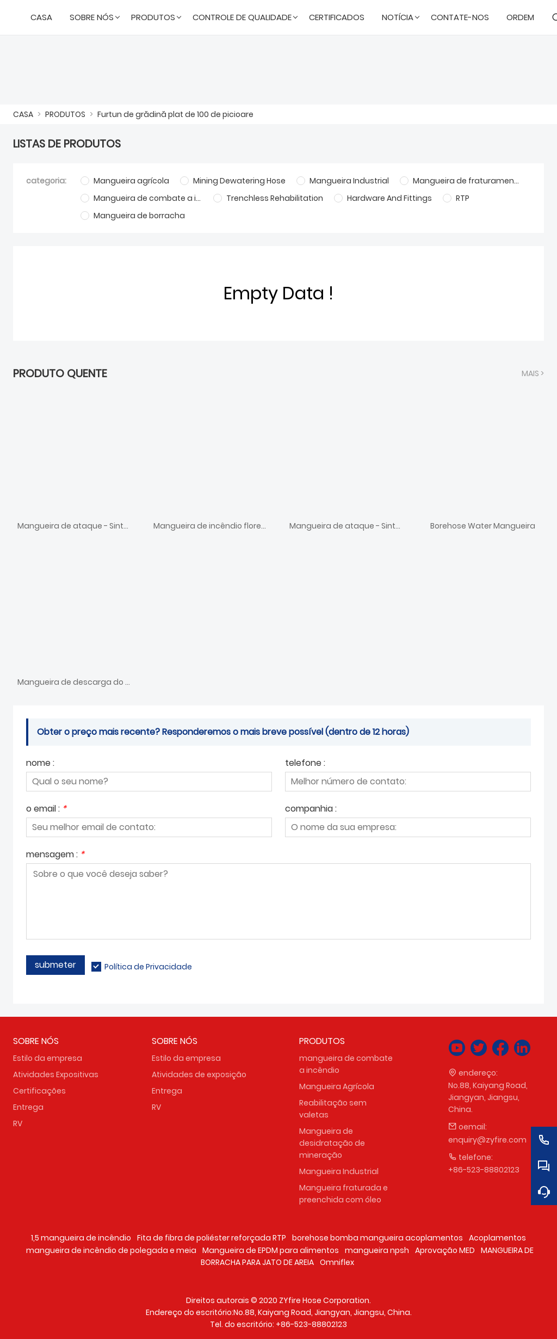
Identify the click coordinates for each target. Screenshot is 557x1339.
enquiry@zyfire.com (487, 1139)
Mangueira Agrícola (336, 1086)
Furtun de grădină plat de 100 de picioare (175, 114)
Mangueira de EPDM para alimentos (270, 1250)
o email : (46, 809)
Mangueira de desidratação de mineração (332, 1143)
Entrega (28, 1107)
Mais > (533, 373)
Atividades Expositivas (55, 1074)
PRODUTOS (65, 114)
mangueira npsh (377, 1250)
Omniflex (337, 1262)
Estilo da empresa (47, 1058)
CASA (23, 114)
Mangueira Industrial (339, 1171)
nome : (40, 764)
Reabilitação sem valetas (333, 1108)
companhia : (311, 809)
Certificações (39, 1090)
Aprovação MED (445, 1250)
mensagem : (55, 855)
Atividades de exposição (199, 1074)
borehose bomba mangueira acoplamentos (377, 1237)
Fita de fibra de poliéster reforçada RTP (211, 1237)
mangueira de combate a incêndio (346, 1064)
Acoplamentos (497, 1237)
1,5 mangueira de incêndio (81, 1237)
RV (17, 1123)
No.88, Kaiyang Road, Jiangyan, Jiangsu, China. (488, 1097)
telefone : (305, 764)
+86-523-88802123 (483, 1169)
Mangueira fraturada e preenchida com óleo (343, 1193)
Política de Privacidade (148, 966)
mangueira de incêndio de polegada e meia (111, 1250)
